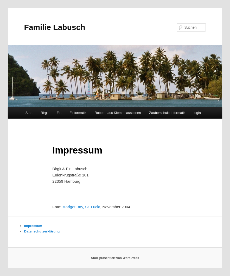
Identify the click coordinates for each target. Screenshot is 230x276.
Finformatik (77, 113)
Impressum (33, 226)
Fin (59, 113)
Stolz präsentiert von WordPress (115, 258)
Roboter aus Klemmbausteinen (117, 113)
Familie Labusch (54, 27)
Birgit (45, 113)
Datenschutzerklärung (42, 231)
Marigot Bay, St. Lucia (81, 207)
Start (29, 113)
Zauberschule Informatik (167, 113)
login (197, 113)
